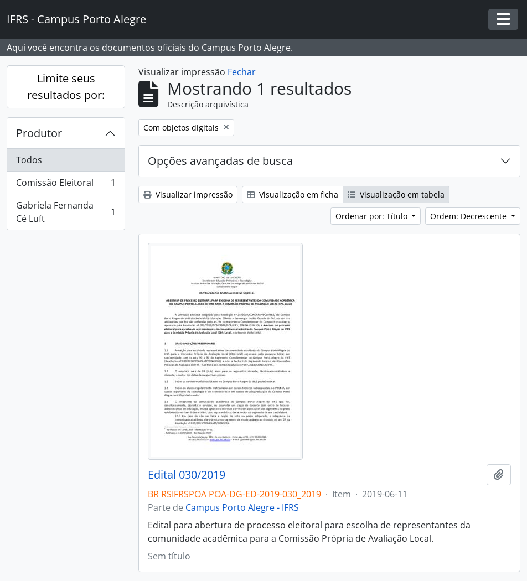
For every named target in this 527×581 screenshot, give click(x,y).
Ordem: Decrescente (469, 216)
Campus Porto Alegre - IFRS (242, 507)
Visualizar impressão (187, 194)
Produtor (39, 133)
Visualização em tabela (396, 194)
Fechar (242, 72)
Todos (29, 160)
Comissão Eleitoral (66, 185)
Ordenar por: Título (372, 216)
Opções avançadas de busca (220, 160)
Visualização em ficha (292, 194)
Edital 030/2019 (186, 474)
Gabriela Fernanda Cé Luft (66, 212)
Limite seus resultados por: (66, 86)
